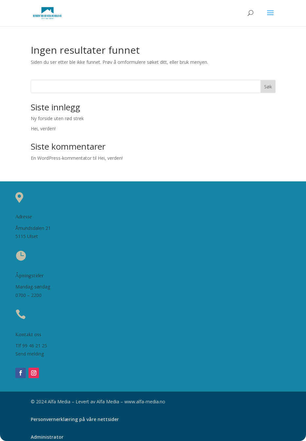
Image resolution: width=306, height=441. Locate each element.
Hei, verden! (43, 128)
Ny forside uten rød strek (57, 118)
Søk (268, 86)
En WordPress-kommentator (61, 158)
